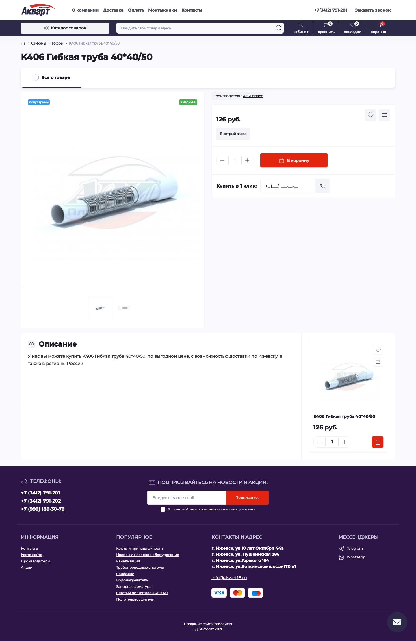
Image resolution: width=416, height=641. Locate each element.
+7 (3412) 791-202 (41, 501)
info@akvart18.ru (229, 577)
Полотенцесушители (135, 599)
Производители (35, 561)
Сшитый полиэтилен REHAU (142, 593)
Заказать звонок (373, 10)
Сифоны (38, 43)
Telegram (355, 548)
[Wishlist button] (370, 115)
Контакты (191, 10)
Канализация (128, 561)
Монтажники (162, 10)
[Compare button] (384, 115)
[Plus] (247, 160)
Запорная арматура (133, 586)
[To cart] (377, 442)
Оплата (136, 10)
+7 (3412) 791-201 (40, 493)
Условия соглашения (202, 509)
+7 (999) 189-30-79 (42, 509)
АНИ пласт (253, 96)
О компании (85, 10)
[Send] (323, 186)
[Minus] (222, 160)
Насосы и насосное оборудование (147, 555)
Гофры (57, 43)
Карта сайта (31, 555)
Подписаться (247, 497)
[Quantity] (235, 160)
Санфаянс (125, 574)
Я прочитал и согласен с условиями (211, 509)
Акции (26, 567)
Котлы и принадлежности (139, 548)
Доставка (113, 10)
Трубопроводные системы (140, 567)
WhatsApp (356, 557)
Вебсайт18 (222, 624)
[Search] (279, 28)
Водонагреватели (132, 580)
